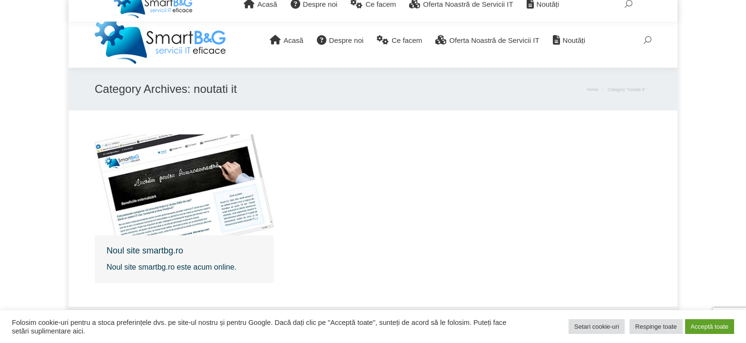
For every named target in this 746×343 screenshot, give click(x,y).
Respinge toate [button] (656, 326)
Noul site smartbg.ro (145, 250)
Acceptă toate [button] (710, 326)
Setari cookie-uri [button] (596, 326)
